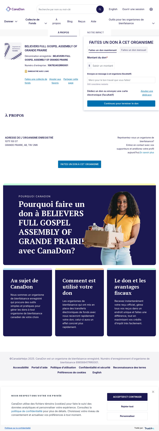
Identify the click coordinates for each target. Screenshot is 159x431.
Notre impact (95, 32)
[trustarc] (149, 428)
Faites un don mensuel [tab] (133, 50)
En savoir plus (147, 152)
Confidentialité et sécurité (94, 367)
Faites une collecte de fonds (36, 81)
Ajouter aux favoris (55, 81)
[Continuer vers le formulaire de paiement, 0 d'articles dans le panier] (152, 9)
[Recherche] (67, 9)
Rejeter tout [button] (127, 406)
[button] (153, 392)
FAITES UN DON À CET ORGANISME (80, 164)
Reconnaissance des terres (129, 367)
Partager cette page (71, 81)
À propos (56, 21)
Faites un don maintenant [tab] (103, 50)
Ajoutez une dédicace (147, 93)
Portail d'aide (40, 367)
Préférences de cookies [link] (72, 372)
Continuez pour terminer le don (121, 103)
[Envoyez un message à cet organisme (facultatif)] (121, 80)
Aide (93, 21)
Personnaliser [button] (127, 416)
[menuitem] (11, 21)
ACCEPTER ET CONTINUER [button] (127, 397)
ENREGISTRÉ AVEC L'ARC (37, 71)
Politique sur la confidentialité (18, 428)
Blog (70, 21)
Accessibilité (21, 367)
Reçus (81, 21)
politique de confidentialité (26, 411)
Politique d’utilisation (63, 367)
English (113, 9)
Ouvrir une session (133, 9)
